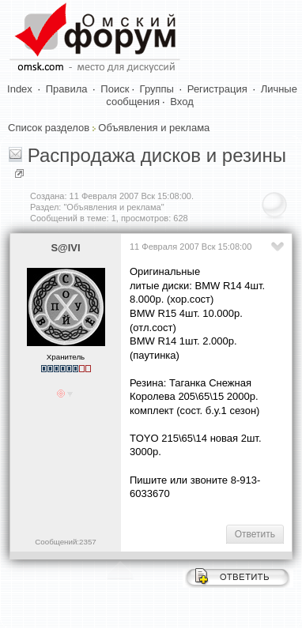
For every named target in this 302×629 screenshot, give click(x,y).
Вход (181, 101)
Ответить (255, 534)
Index (19, 89)
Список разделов (48, 128)
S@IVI (65, 248)
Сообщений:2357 (65, 541)
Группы (157, 89)
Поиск (114, 89)
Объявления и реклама (154, 128)
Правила (67, 89)
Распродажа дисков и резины (157, 155)
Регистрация (217, 89)
